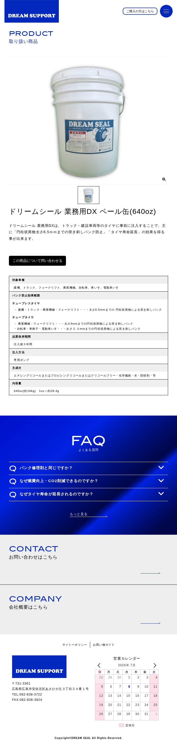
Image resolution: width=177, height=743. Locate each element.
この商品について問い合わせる (37, 261)
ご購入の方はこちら (140, 11)
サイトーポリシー (74, 644)
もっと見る (79, 514)
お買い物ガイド (104, 644)
